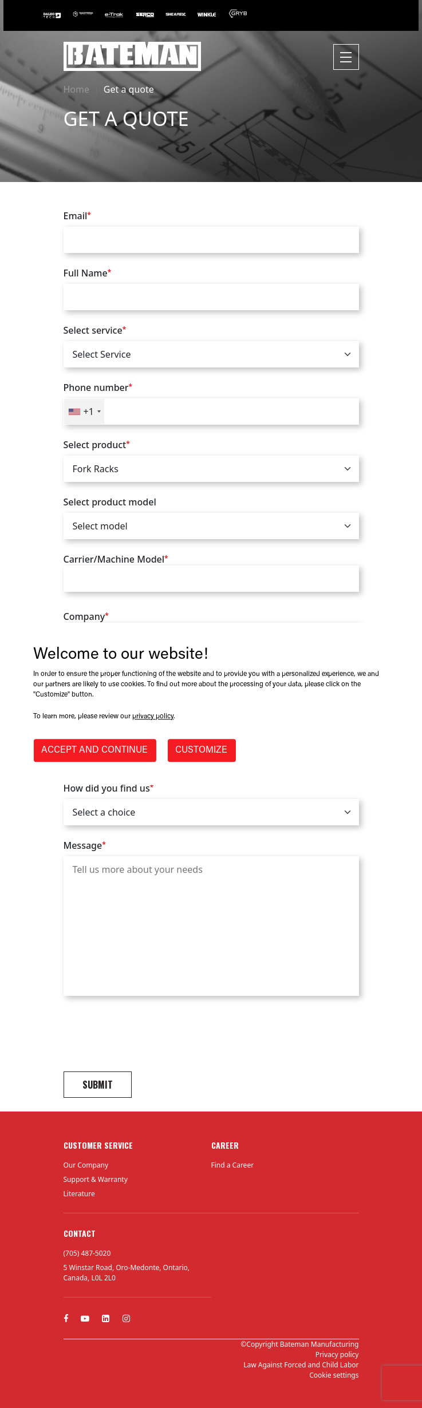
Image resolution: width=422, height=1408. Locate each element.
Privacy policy (337, 1354)
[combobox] (84, 411)
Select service (95, 330)
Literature (79, 1194)
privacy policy (152, 717)
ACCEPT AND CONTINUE (94, 751)
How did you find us (109, 788)
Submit (97, 1084)
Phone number (98, 387)
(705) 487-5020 (87, 1253)
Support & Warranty (96, 1179)
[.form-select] (211, 354)
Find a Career (232, 1165)
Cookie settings (333, 1375)
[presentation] (151, 1035)
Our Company (86, 1165)
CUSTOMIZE (201, 751)
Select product (97, 444)
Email (77, 215)
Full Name (88, 273)
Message (85, 845)
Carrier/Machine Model (211, 572)
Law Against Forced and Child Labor (300, 1365)
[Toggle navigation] (346, 57)
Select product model (110, 502)
